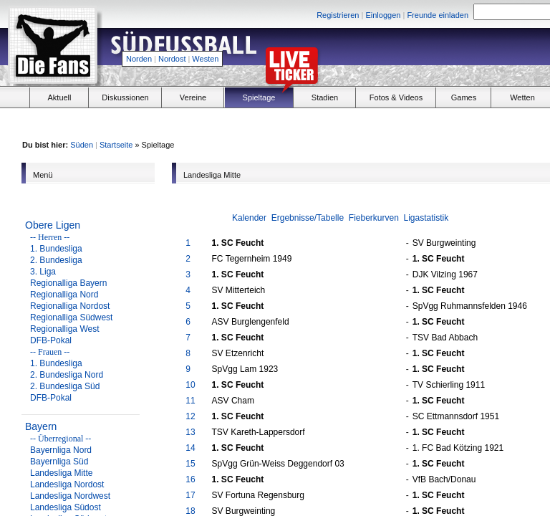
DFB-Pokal (51, 340)
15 (190, 464)
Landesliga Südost (65, 507)
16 (190, 479)
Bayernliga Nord (61, 450)
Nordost (172, 58)
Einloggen (382, 15)
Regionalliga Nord (64, 295)
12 (190, 416)
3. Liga (43, 272)
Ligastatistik (426, 218)
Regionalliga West (65, 329)
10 (190, 385)
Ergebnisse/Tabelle (307, 218)
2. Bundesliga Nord (66, 375)
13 (190, 432)
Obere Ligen (52, 225)
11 (190, 401)
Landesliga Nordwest (70, 496)
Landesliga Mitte (61, 473)
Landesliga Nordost (67, 484)
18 (190, 511)
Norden (139, 58)
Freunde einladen (437, 15)
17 (190, 495)
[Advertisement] (451, 122)
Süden (81, 144)
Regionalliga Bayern (68, 283)
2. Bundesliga (56, 260)
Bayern (41, 426)
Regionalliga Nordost (70, 306)
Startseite (116, 144)
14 (190, 448)
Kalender (249, 218)
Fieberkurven (374, 218)
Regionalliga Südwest (71, 317)
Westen (205, 58)
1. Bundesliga (56, 249)
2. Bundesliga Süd (65, 386)
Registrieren (338, 15)
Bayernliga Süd (59, 462)
